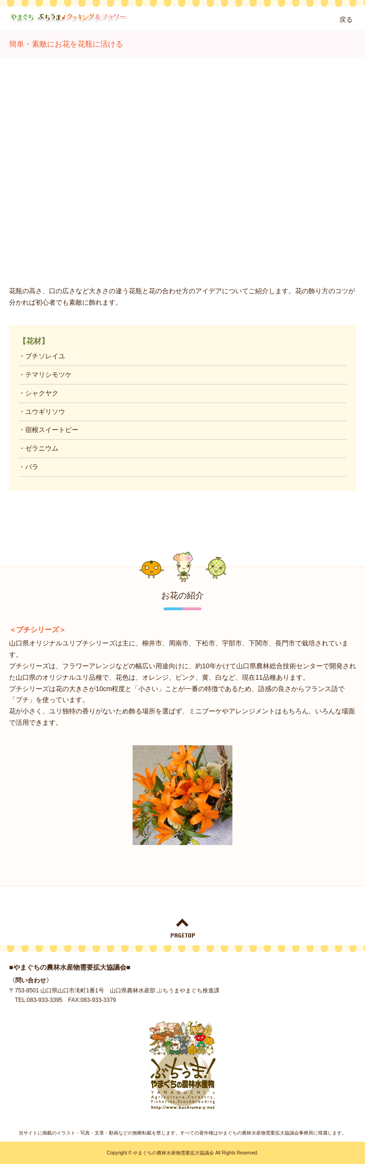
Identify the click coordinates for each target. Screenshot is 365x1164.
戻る (346, 19)
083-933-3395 (45, 1000)
